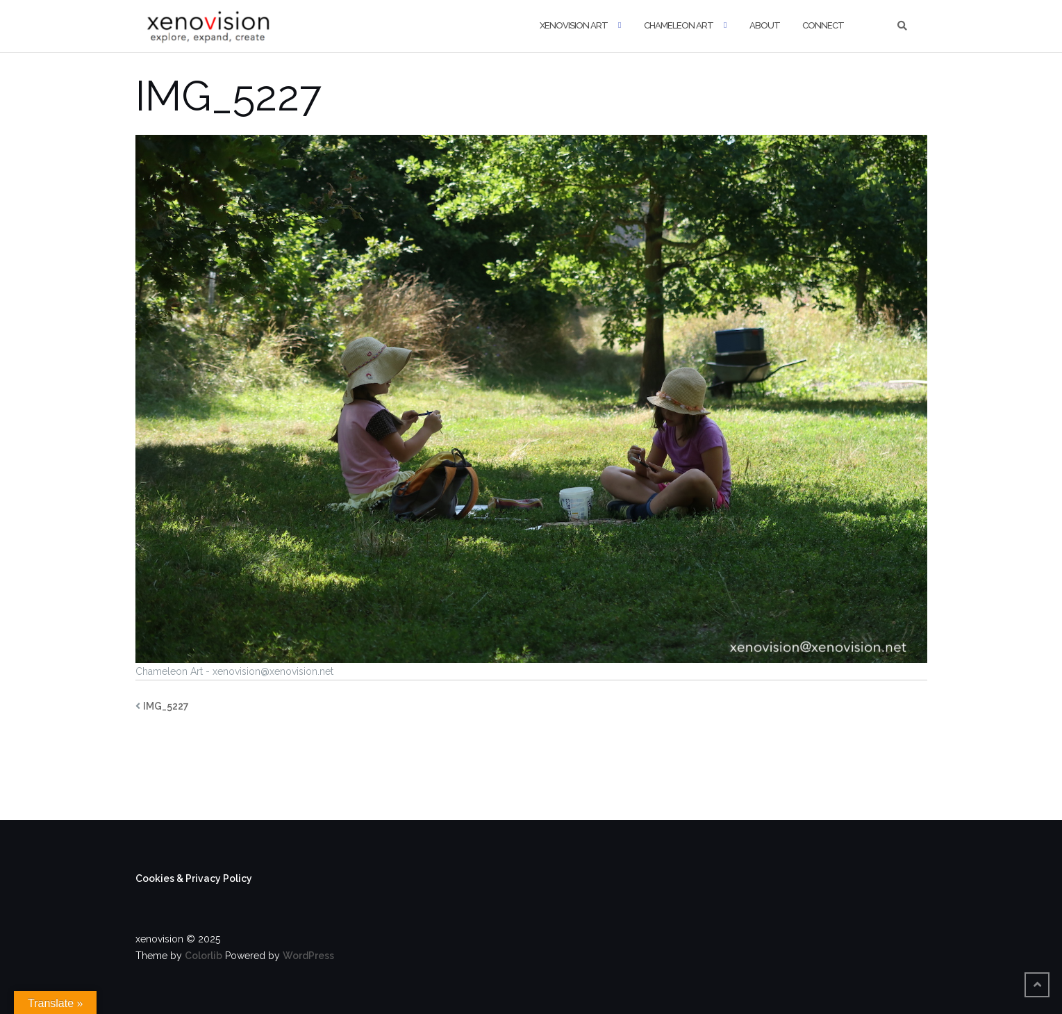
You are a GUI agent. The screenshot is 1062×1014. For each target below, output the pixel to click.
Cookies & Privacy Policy (193, 878)
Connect (823, 25)
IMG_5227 (166, 706)
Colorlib (203, 955)
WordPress (308, 955)
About (764, 25)
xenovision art (574, 25)
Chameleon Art (678, 25)
